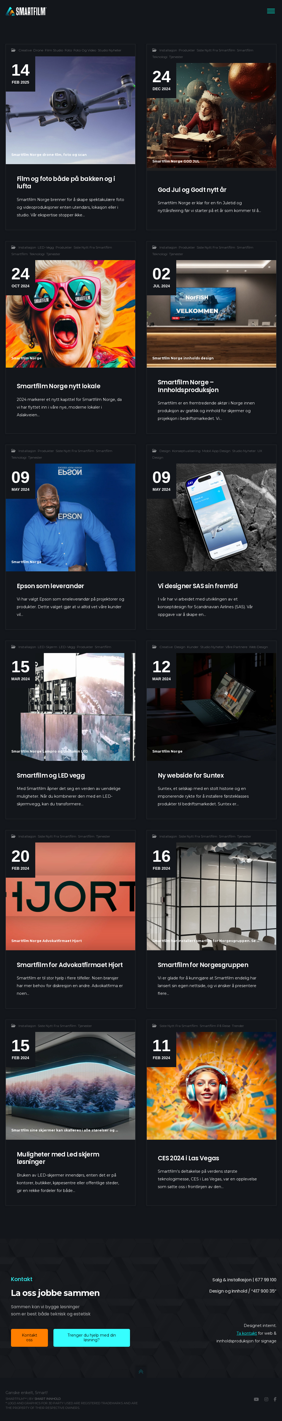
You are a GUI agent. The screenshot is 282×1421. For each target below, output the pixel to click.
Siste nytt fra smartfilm (216, 50)
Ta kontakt (247, 1333)
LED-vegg (46, 260)
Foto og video (85, 50)
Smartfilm (245, 50)
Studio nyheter (109, 50)
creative (25, 50)
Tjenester (176, 57)
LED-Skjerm (47, 659)
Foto (68, 50)
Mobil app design (216, 463)
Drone (38, 50)
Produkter (187, 50)
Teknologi (159, 57)
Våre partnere (236, 659)
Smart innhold (47, 1399)
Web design (258, 659)
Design (164, 463)
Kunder (193, 659)
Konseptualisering (186, 463)
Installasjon (168, 50)
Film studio (54, 50)
